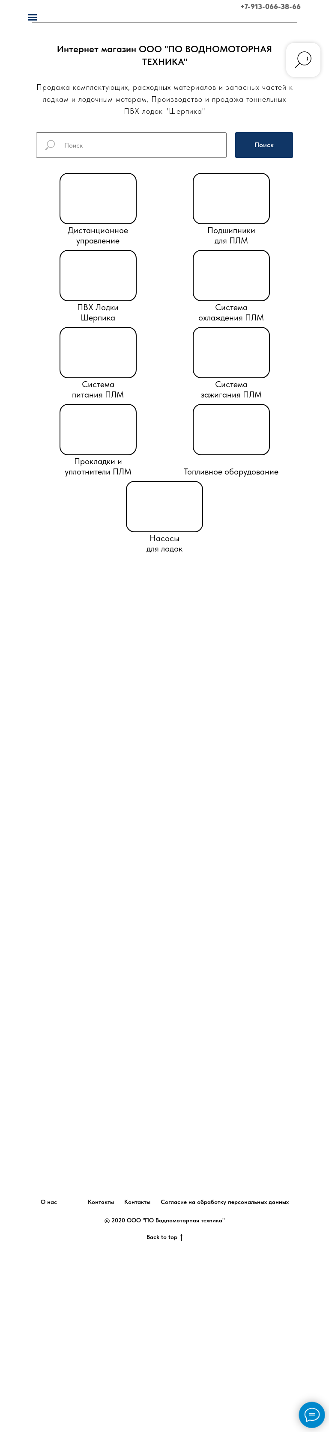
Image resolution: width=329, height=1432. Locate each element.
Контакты (101, 1201)
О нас (49, 1201)
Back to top (164, 1237)
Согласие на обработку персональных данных (225, 1201)
